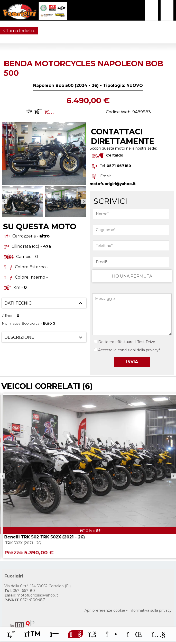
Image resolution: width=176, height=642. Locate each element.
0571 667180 (19, 590)
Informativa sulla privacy (150, 610)
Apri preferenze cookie (105, 610)
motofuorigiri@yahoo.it (113, 183)
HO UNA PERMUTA (132, 276)
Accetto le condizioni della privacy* (129, 350)
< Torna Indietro (19, 30)
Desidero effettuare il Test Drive (124, 342)
